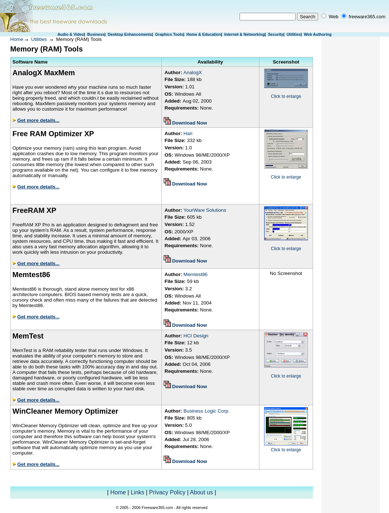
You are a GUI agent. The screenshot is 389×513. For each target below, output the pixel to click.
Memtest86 (195, 274)
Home (16, 39)
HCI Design (195, 335)
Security (275, 34)
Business (95, 34)
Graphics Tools (169, 34)
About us (201, 492)
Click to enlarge (286, 96)
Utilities (294, 34)
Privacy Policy (167, 492)
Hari (187, 133)
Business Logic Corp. (206, 411)
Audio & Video (70, 34)
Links (137, 492)
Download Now (189, 123)
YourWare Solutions (204, 210)
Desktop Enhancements (130, 34)
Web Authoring (318, 34)
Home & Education (203, 34)
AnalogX (192, 72)
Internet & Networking (244, 34)
